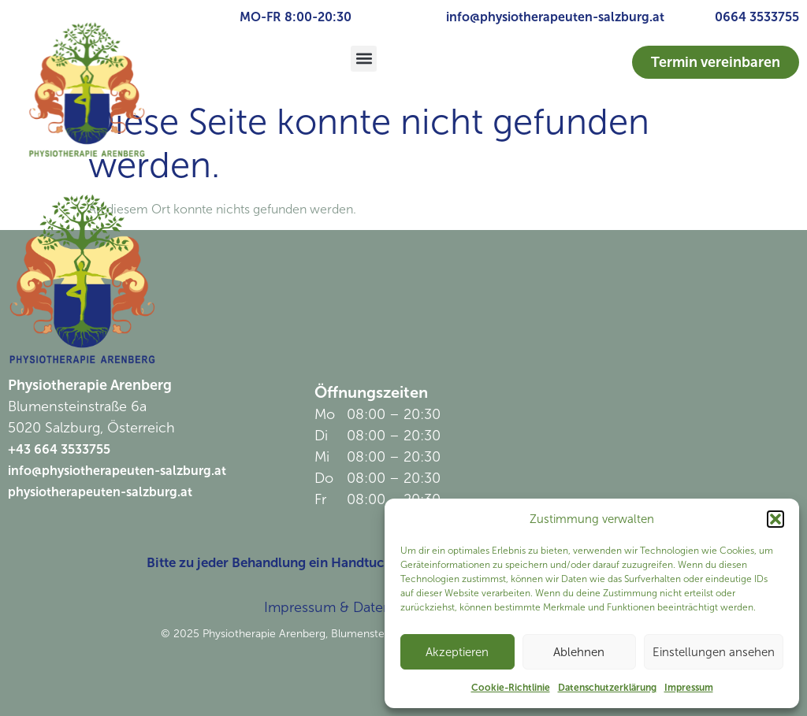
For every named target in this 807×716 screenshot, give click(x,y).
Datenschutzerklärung (607, 687)
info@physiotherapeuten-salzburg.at (555, 17)
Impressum (688, 687)
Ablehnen (578, 652)
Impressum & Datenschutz (349, 607)
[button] (775, 519)
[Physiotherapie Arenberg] (649, 395)
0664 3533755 (757, 17)
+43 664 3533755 (59, 449)
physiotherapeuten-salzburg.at (100, 492)
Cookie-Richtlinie (510, 687)
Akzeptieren (457, 652)
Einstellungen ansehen (714, 652)
